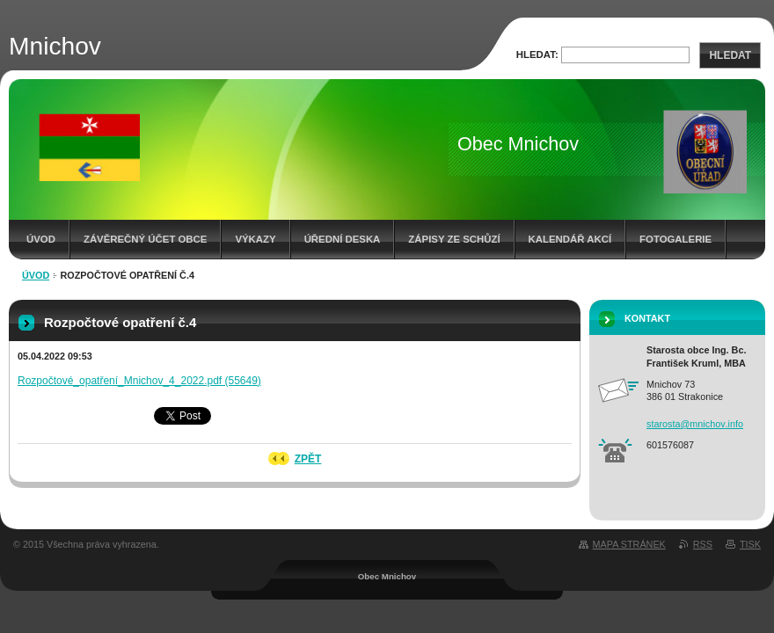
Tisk (750, 544)
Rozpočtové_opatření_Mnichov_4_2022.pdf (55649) (139, 381)
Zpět (308, 459)
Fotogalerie (675, 239)
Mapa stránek (629, 544)
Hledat (730, 55)
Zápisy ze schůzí (454, 239)
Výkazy (255, 239)
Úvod (40, 239)
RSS (702, 544)
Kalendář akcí (570, 239)
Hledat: (537, 54)
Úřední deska (342, 239)
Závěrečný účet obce (146, 239)
